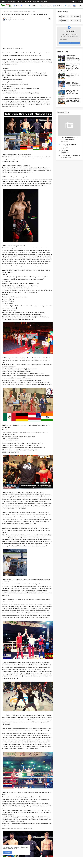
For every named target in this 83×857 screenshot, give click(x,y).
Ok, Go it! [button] (7, 852)
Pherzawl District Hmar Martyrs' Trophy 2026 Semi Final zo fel (73, 75)
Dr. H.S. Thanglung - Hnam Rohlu (70, 155)
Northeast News (45, 6)
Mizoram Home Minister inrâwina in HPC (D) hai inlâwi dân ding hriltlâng (73, 100)
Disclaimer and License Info (31, 1)
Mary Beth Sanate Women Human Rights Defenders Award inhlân (73, 83)
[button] (80, 5)
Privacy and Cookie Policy (15, 1)
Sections (68, 6)
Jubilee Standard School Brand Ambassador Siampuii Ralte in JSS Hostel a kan (73, 58)
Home (16, 6)
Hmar (23, 6)
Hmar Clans (64, 150)
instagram (65, 20)
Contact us (44, 1)
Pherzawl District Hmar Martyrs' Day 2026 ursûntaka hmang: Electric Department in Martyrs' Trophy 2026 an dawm (69, 67)
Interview (8, 11)
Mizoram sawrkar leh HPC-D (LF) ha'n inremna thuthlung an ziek (72, 93)
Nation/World (58, 6)
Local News (33, 6)
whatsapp (76, 16)
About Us (4, 1)
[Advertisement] (28, 34)
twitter (76, 20)
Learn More (13, 849)
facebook (64, 16)
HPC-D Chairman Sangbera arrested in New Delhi (69, 145)
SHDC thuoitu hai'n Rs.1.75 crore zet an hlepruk (69, 139)
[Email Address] (69, 39)
